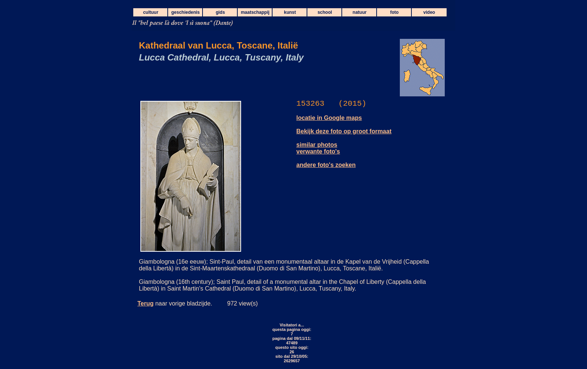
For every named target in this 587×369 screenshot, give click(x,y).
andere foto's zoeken (326, 165)
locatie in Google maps (329, 118)
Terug (145, 303)
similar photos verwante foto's (318, 148)
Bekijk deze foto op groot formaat (344, 131)
